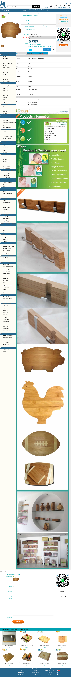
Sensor (4, 252)
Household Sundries (6, 168)
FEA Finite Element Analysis (8, 335)
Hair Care (4, 148)
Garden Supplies (6, 156)
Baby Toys (4, 56)
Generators (5, 195)
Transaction (31, 53)
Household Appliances (7, 127)
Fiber (3, 230)
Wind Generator (6, 299)
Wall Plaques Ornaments (7, 285)
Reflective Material (6, 250)
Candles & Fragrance (7, 102)
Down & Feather (6, 227)
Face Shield (5, 244)
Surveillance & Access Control (8, 246)
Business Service (4, 333)
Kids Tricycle (5, 74)
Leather (4, 232)
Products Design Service (7, 337)
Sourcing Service (6, 344)
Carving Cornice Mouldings (8, 266)
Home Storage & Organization (8, 164)
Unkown (4, 351)
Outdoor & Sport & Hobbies (6, 104)
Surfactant (4, 204)
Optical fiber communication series (9, 122)
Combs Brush (5, 93)
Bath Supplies (5, 147)
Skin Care (4, 145)
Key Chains (5, 77)
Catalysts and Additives (7, 202)
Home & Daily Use (4, 83)
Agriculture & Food (4, 234)
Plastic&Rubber (5, 326)
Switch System (5, 315)
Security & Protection (5, 243)
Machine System (6, 321)
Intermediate (5, 205)
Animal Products (6, 236)
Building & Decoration (5, 262)
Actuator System (6, 319)
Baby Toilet (5, 65)
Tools (4, 184)
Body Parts (5, 323)
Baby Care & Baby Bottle (7, 69)
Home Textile (5, 97)
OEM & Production (6, 177)
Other (2, 347)
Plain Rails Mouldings (7, 271)
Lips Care (4, 150)
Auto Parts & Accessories (6, 303)
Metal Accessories (6, 328)
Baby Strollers (5, 72)
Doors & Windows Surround (8, 276)
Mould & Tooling (6, 175)
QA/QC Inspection (6, 342)
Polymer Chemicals (6, 207)
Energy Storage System (7, 298)
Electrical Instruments (7, 196)
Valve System (5, 314)
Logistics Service (6, 346)
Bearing (4, 186)
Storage (4, 99)
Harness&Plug (5, 310)
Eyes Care (5, 152)
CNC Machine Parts (6, 173)
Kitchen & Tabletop (6, 166)
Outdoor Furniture (6, 157)
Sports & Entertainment (5, 214)
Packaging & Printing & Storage (7, 255)
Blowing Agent (5, 200)
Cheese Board (5, 88)
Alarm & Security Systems (7, 248)
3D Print (4, 172)
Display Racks (5, 100)
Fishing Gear (5, 111)
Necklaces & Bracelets (7, 138)
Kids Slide (4, 70)
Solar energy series (6, 124)
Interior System (5, 324)
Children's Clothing (6, 81)
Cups (4, 109)
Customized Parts (6, 331)
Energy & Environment (5, 294)
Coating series (5, 120)
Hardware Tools (5, 95)
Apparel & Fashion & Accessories (7, 129)
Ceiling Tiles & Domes (7, 280)
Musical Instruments (6, 218)
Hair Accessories (6, 140)
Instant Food (5, 241)
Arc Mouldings (5, 275)
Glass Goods (5, 92)
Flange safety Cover (6, 253)
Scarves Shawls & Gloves (7, 136)
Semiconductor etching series (8, 118)
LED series (5, 125)
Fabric (4, 228)
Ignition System (5, 305)
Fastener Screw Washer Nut (8, 182)
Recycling (4, 301)
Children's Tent (5, 79)
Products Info (19, 53)
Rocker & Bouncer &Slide (7, 63)
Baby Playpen (5, 58)
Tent (3, 106)
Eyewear (4, 131)
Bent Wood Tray (6, 86)
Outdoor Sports (5, 220)
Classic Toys (5, 76)
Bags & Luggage (6, 134)
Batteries (4, 191)
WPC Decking (5, 292)
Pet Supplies (5, 159)
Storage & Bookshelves (7, 67)
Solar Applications (6, 296)
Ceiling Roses (5, 278)
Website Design (6, 339)
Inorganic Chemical (6, 211)
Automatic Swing (6, 61)
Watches (4, 132)
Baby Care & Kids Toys (5, 54)
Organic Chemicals (6, 209)
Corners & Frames (6, 273)
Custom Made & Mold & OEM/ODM (8, 170)
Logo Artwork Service (7, 340)
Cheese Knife (5, 90)
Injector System (5, 308)
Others (4, 212)
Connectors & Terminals (7, 193)
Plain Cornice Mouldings (7, 269)
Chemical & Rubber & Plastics (7, 198)
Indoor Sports (5, 216)
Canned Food (5, 239)
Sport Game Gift (6, 221)
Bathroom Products (6, 161)
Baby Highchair (5, 60)
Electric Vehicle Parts (7, 330)
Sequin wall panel (6, 264)
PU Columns (5, 291)
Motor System (5, 307)
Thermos (4, 260)
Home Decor (5, 163)
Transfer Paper (5, 257)
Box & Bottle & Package (7, 259)
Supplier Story (63, 42)
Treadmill (4, 108)
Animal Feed (5, 237)
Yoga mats (5, 113)
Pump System (5, 317)
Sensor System (5, 312)
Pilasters (4, 289)
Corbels (4, 282)
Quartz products (6, 349)
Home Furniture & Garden (6, 154)
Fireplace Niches (6, 287)
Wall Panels (5, 283)
